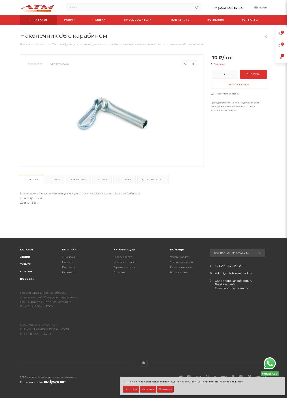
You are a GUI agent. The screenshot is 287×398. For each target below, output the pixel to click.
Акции (25, 256)
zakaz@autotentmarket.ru (233, 273)
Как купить (78, 179)
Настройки (131, 389)
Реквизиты (69, 272)
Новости (27, 278)
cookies (155, 381)
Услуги (25, 264)
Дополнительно (153, 179)
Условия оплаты (123, 256)
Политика (119, 272)
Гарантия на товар (125, 267)
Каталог (27, 249)
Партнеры (68, 267)
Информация (124, 249)
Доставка (124, 179)
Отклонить (148, 389)
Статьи (26, 271)
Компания (70, 249)
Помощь (177, 249)
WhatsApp (144, 363)
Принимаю (165, 389)
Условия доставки (124, 262)
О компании (69, 256)
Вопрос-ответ (179, 272)
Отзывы (54, 179)
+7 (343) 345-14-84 (228, 8)
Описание (31, 179)
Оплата (102, 179)
